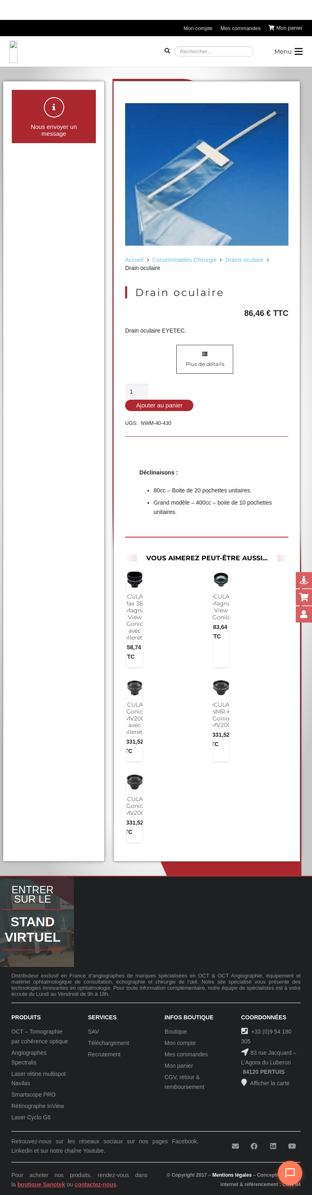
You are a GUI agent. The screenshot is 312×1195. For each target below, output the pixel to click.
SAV (93, 1031)
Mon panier (179, 1065)
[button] (288, 51)
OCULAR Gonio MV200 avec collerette (134, 718)
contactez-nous (96, 1184)
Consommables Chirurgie (184, 260)
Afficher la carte (269, 1083)
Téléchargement (108, 1043)
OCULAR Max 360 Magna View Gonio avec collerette (134, 617)
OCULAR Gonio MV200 (134, 805)
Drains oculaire (244, 260)
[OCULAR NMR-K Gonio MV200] (221, 688)
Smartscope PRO (33, 1094)
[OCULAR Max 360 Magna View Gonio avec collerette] (135, 580)
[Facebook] (254, 1146)
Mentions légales (232, 1175)
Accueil (134, 260)
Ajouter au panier (159, 405)
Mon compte (180, 1043)
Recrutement (104, 1054)
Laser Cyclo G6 (30, 1117)
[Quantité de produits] (136, 392)
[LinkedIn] (273, 1146)
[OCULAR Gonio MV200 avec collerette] (135, 688)
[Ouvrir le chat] (290, 1173)
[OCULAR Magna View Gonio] (221, 580)
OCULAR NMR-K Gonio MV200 (221, 715)
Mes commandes (186, 1054)
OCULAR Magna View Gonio (221, 606)
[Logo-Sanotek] (79, 51)
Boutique (176, 1031)
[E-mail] (235, 1146)
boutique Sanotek (41, 1184)
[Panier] (286, 28)
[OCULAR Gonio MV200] (135, 782)
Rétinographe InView (37, 1106)
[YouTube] (292, 1146)
